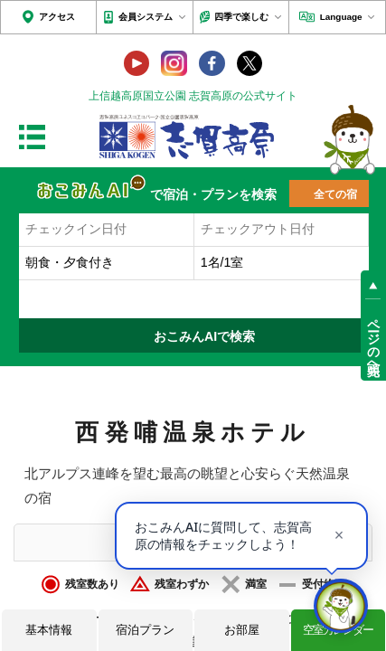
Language (341, 17)
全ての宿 (335, 194)
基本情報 (48, 630)
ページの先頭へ (373, 340)
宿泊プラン (145, 630)
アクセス (57, 17)
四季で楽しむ (241, 17)
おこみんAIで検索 (204, 336)
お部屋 (241, 630)
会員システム (145, 17)
